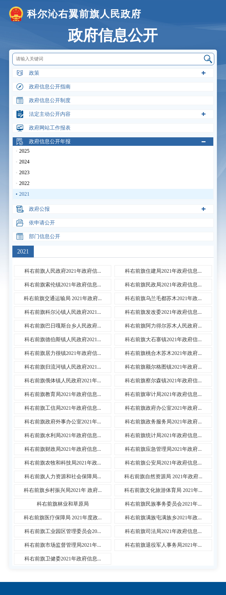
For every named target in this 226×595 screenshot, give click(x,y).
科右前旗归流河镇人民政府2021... (62, 367)
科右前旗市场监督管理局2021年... (62, 545)
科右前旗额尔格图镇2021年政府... (163, 367)
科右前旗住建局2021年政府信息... (163, 271)
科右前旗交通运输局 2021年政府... (63, 298)
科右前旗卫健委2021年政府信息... (62, 558)
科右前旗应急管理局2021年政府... (163, 449)
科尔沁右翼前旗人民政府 (75, 14)
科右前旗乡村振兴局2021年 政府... (63, 490)
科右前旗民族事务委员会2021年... (163, 504)
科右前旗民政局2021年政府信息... (163, 284)
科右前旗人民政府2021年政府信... (62, 271)
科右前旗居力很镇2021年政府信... (62, 353)
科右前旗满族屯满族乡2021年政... (163, 517)
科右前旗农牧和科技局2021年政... (62, 462)
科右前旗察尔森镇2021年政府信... (163, 380)
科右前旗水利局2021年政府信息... (62, 435)
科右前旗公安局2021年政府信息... (163, 462)
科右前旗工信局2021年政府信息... (62, 408)
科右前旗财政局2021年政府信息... (62, 449)
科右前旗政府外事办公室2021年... (62, 421)
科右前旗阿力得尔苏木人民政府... (163, 325)
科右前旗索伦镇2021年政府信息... (62, 284)
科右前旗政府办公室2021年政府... (163, 408)
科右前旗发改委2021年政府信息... (163, 312)
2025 (24, 151)
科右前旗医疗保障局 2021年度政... (63, 517)
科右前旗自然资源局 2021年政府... (163, 476)
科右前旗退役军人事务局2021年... (163, 545)
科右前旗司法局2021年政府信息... (163, 531)
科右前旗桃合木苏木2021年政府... (163, 353)
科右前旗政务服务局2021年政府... (163, 421)
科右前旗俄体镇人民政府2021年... (62, 380)
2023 (24, 172)
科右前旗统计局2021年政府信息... (163, 435)
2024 (24, 161)
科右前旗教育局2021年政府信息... (62, 394)
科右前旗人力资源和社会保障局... (62, 476)
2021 (24, 194)
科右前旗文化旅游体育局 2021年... (163, 490)
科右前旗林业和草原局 (63, 504)
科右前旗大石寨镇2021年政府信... (163, 339)
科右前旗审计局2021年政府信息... (163, 394)
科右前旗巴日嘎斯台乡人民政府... (62, 325)
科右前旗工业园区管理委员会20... (62, 531)
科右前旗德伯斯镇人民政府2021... (62, 339)
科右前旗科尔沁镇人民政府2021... (62, 312)
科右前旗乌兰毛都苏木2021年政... (163, 298)
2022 (24, 183)
